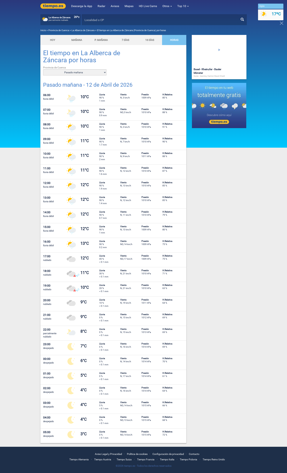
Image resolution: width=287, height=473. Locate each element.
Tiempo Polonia (188, 459)
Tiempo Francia (145, 459)
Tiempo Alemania (79, 459)
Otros (167, 6)
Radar (101, 6)
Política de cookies (137, 454)
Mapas (129, 6)
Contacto (194, 454)
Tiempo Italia (167, 459)
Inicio (43, 30)
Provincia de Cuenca (59, 30)
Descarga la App (81, 6)
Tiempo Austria (102, 459)
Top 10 (183, 6)
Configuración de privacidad (168, 454)
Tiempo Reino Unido (214, 459)
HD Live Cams (148, 6)
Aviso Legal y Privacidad (108, 454)
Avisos (115, 6)
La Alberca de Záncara (83, 30)
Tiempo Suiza (124, 459)
